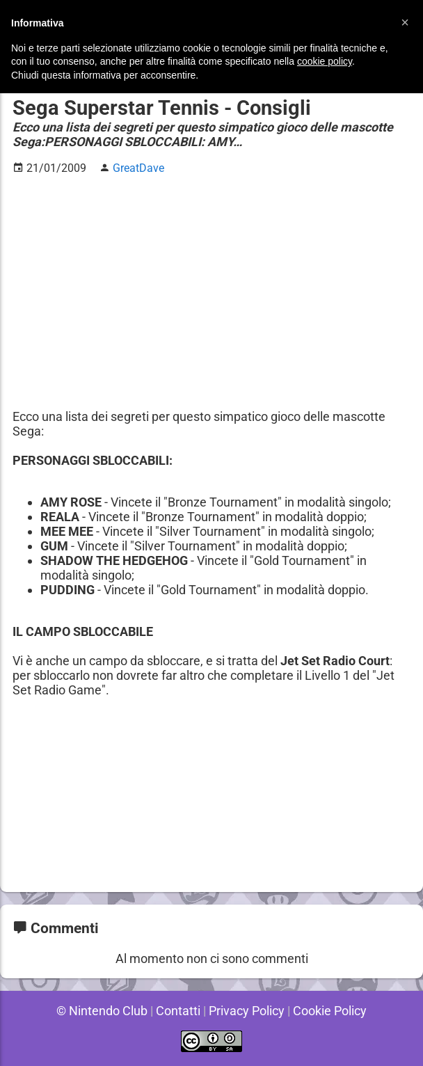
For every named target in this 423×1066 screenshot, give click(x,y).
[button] (405, 22)
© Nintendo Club (99, 1010)
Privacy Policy (246, 1010)
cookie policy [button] (324, 61)
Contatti (176, 1010)
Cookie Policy (331, 1010)
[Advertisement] (211, 284)
